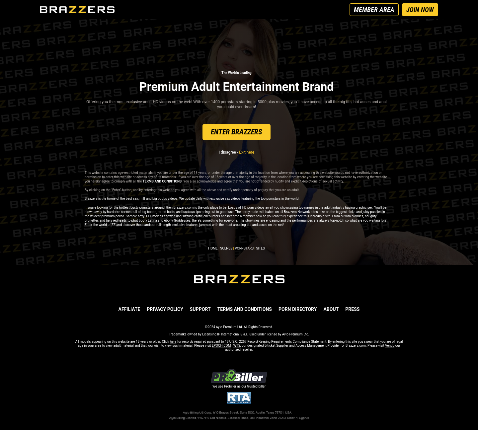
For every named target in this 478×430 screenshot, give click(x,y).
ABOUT (331, 309)
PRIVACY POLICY (165, 309)
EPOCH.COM (221, 345)
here (173, 341)
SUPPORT (200, 309)
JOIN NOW (420, 10)
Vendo (389, 345)
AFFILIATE (129, 309)
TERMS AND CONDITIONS (244, 309)
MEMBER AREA (374, 10)
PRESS (352, 309)
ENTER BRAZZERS (236, 132)
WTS (236, 345)
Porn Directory (298, 309)
